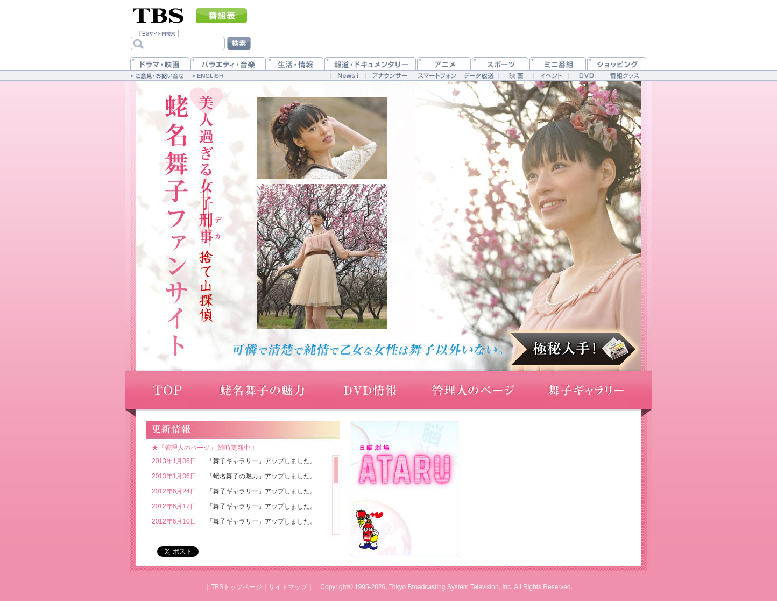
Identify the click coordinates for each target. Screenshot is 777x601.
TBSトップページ (236, 587)
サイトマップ (288, 587)
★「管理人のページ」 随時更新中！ (204, 447)
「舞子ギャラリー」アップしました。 (261, 461)
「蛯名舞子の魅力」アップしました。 (261, 476)
